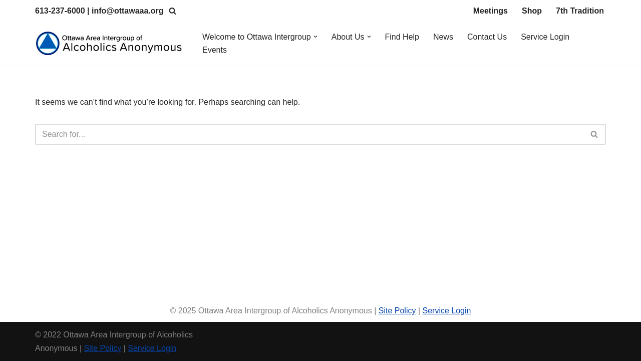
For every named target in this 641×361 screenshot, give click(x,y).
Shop (532, 11)
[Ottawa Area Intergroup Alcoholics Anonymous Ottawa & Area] (110, 43)
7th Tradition (580, 11)
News (443, 37)
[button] (315, 37)
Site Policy (397, 310)
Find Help (402, 37)
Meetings (490, 11)
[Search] (172, 11)
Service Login (545, 37)
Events (214, 50)
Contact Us (487, 37)
